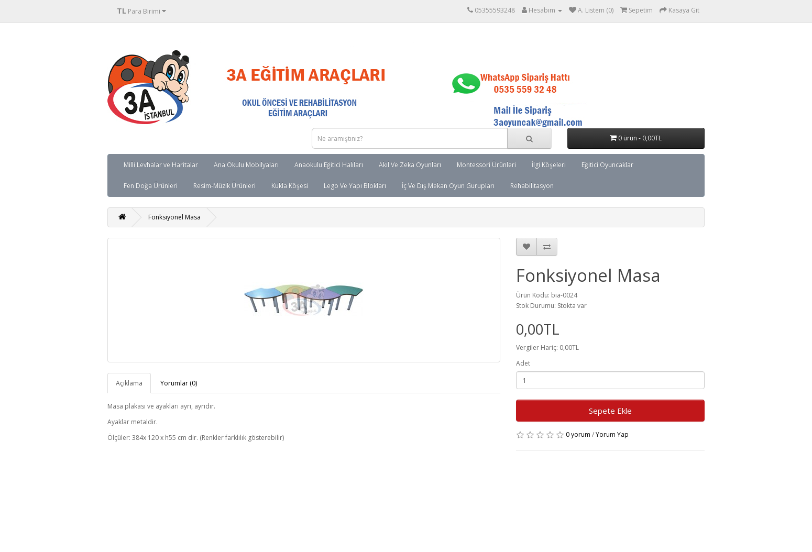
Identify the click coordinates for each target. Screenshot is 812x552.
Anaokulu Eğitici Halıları (328, 164)
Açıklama (129, 383)
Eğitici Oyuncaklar (607, 164)
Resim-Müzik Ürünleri (224, 185)
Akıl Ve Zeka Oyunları (410, 164)
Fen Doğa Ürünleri (151, 185)
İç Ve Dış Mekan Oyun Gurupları (448, 185)
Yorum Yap (612, 434)
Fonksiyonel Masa (174, 217)
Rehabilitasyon (532, 185)
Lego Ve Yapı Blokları (355, 185)
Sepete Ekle (610, 410)
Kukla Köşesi (289, 185)
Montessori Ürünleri (486, 164)
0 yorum (578, 434)
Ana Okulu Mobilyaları (246, 164)
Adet (523, 363)
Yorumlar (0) (178, 383)
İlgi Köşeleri (549, 164)
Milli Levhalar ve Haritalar (161, 164)
